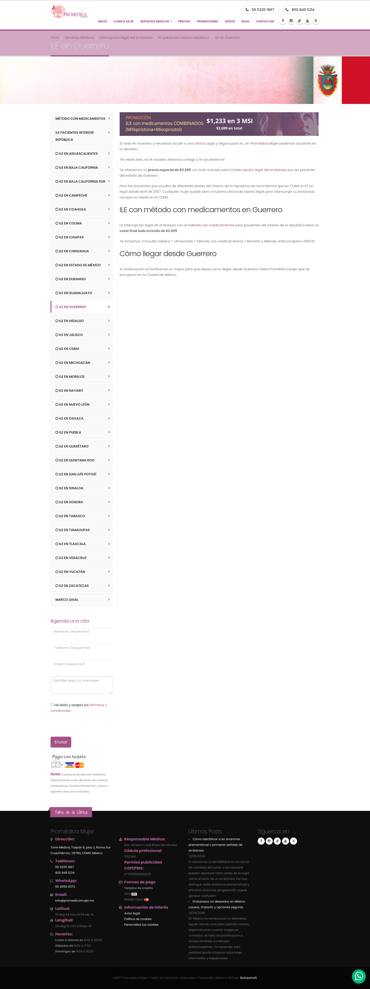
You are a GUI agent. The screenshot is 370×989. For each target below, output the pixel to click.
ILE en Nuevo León (72, 404)
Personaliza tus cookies (141, 925)
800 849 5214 (303, 9)
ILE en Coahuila (70, 209)
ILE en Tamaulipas (72, 530)
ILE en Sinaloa (69, 488)
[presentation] (75, 724)
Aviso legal (132, 913)
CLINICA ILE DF (124, 21)
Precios (184, 21)
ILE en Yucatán (70, 571)
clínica (199, 143)
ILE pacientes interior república (74, 136)
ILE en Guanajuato (73, 293)
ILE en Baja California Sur (80, 181)
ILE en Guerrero (70, 307)
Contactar (265, 21)
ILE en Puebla (68, 432)
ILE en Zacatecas (72, 585)
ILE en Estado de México (78, 265)
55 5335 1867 (263, 9)
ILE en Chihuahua (72, 251)
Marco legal (67, 599)
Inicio (102, 21)
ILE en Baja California (76, 167)
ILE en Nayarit (69, 390)
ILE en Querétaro (71, 446)
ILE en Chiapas (69, 237)
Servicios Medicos (154, 21)
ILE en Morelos (69, 376)
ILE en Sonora (69, 502)
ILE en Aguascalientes (76, 153)
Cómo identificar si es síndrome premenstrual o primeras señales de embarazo (216, 844)
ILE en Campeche (71, 195)
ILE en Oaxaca (69, 418)
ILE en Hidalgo (69, 320)
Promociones (207, 21)
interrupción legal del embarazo (260, 170)
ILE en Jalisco (69, 334)
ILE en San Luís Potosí (75, 474)
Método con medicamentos (80, 118)
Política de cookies (138, 919)
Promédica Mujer (264, 143)
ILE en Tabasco (70, 516)
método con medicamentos (211, 225)
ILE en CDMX (67, 348)
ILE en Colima (68, 223)
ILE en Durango (70, 279)
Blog (245, 21)
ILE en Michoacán (72, 362)
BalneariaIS (248, 978)
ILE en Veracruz (70, 557)
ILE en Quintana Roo (74, 460)
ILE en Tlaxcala (70, 544)
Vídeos (230, 21)
